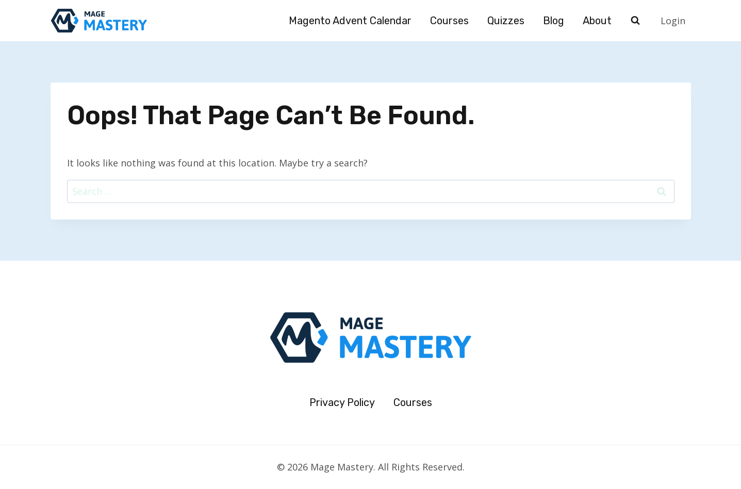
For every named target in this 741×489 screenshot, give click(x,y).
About (597, 20)
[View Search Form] (635, 20)
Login (673, 20)
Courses (449, 20)
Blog (553, 20)
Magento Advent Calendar (350, 20)
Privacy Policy (342, 402)
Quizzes (505, 20)
